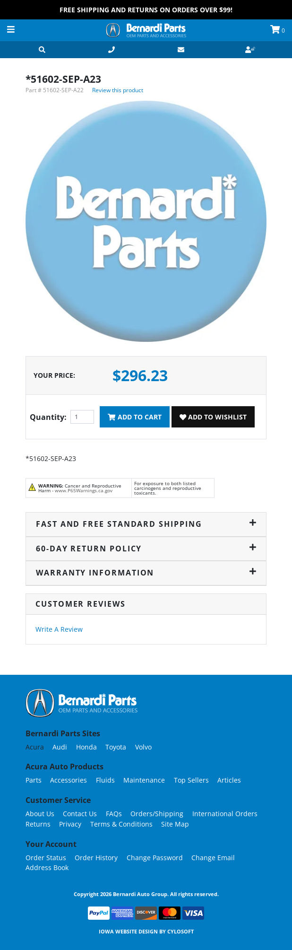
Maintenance (144, 780)
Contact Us (80, 813)
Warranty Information (146, 572)
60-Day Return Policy (146, 548)
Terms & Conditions (121, 823)
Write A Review (59, 629)
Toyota (115, 746)
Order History (96, 857)
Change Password (155, 857)
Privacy (70, 823)
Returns (38, 823)
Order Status (46, 857)
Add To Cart (134, 416)
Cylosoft (180, 931)
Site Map (175, 823)
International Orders (225, 813)
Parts (34, 780)
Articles (229, 780)
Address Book (47, 867)
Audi (59, 746)
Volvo (143, 746)
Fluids (105, 780)
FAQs (114, 813)
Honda (86, 746)
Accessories (68, 780)
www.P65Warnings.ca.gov (83, 490)
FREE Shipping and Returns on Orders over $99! (146, 9)
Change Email (213, 857)
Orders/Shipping (156, 813)
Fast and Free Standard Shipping (146, 524)
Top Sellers (191, 780)
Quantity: (48, 417)
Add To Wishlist (213, 416)
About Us (40, 813)
